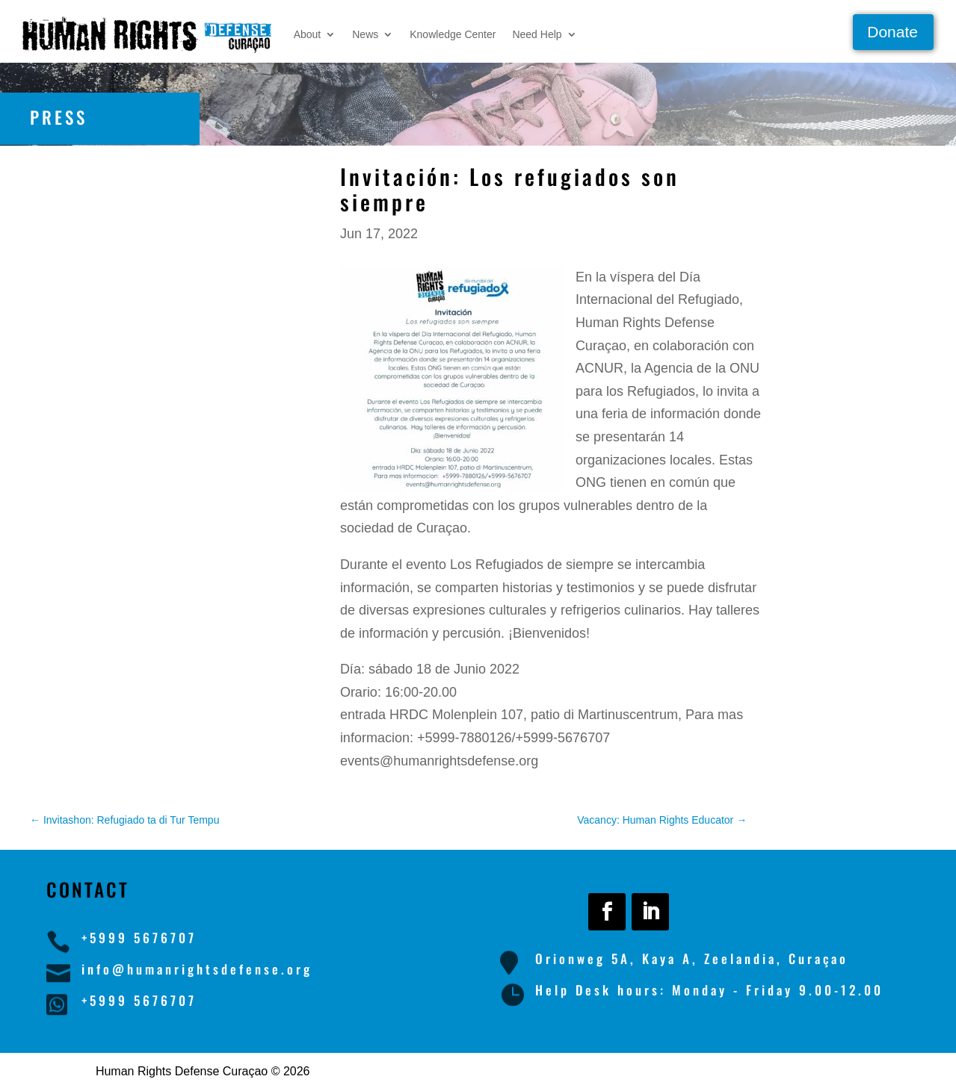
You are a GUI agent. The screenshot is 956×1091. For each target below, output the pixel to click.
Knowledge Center (453, 34)
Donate (892, 31)
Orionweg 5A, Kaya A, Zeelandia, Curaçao (691, 958)
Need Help (536, 34)
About (307, 34)
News (365, 34)
